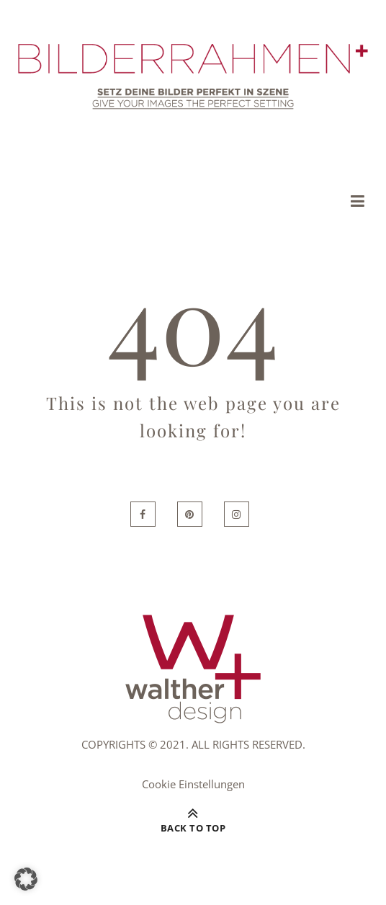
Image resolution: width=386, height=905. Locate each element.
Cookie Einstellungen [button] (193, 784)
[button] (26, 879)
